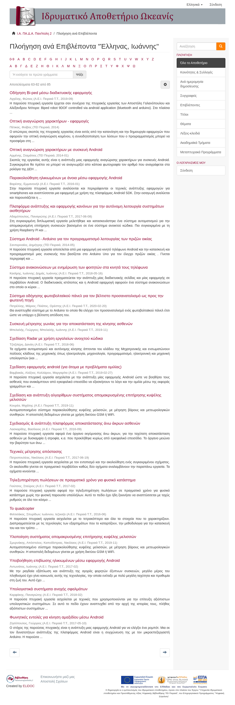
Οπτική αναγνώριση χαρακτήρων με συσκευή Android (56, 150)
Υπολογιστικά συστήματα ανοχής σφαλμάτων (48, 589)
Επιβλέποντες (190, 105)
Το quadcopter (22, 508)
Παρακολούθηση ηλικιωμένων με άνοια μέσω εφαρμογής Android (66, 178)
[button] (194, 4)
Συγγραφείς (188, 96)
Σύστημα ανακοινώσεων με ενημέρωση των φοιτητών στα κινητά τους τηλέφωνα (79, 267)
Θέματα (185, 124)
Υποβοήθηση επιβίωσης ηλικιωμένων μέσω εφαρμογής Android (65, 560)
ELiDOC (28, 686)
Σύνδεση (186, 170)
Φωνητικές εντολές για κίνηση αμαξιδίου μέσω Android (57, 617)
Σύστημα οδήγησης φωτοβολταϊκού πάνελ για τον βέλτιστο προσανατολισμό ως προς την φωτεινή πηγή (86, 298)
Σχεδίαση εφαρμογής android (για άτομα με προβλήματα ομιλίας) (65, 367)
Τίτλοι (184, 114)
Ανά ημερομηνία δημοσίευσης (191, 84)
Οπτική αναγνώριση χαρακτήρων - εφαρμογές (49, 121)
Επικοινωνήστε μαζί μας (58, 677)
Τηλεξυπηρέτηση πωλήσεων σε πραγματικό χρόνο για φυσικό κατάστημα (72, 480)
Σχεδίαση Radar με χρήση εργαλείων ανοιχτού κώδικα (56, 338)
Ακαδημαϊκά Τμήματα (195, 143)
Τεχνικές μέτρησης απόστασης (36, 451)
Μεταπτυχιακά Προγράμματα (200, 152)
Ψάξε (79, 74)
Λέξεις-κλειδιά (190, 133)
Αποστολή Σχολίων (54, 681)
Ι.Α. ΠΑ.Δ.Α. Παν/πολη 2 (34, 33)
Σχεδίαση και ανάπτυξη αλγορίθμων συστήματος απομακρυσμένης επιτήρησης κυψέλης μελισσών (85, 397)
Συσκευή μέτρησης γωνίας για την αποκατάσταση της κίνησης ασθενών (71, 324)
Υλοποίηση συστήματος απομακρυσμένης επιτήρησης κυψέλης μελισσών (73, 537)
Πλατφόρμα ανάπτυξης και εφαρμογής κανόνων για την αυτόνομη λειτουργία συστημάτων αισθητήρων (87, 208)
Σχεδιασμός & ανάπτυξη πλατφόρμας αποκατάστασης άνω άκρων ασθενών (75, 423)
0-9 (12, 59)
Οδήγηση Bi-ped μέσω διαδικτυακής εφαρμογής (51, 93)
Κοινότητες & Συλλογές (196, 72)
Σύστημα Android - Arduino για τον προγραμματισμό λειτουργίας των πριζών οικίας (81, 239)
